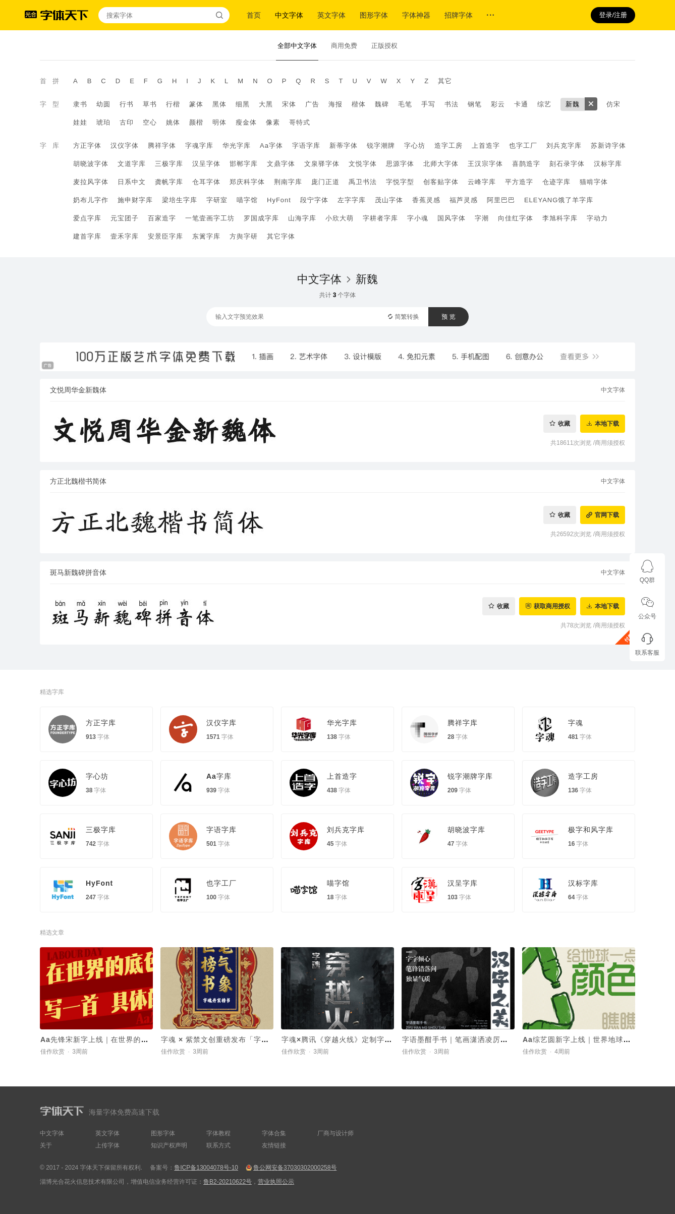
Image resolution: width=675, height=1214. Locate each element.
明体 (219, 122)
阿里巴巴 (501, 200)
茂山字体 (389, 200)
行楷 (173, 104)
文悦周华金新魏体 (78, 390)
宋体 (289, 104)
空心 (150, 122)
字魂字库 (199, 145)
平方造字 (519, 182)
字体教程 (218, 1133)
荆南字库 (288, 182)
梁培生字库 (179, 200)
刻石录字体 (567, 163)
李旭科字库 (560, 218)
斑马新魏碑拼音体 (78, 572)
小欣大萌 (339, 218)
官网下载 (607, 514)
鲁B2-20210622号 (227, 1181)
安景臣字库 (165, 236)
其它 (445, 81)
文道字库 (132, 163)
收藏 (564, 423)
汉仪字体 (124, 145)
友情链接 (274, 1145)
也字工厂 (523, 145)
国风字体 (451, 218)
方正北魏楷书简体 (78, 481)
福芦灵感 (463, 200)
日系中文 (132, 182)
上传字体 (107, 1145)
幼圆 (103, 104)
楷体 (359, 104)
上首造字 (486, 145)
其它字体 (281, 236)
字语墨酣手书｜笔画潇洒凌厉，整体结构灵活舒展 (485, 1039)
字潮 (482, 218)
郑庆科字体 (247, 182)
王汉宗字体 (485, 163)
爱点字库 (87, 218)
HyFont (279, 200)
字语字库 (306, 145)
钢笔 (475, 104)
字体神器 (416, 15)
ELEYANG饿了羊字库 (558, 200)
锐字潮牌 (381, 145)
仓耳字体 (206, 182)
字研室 (217, 200)
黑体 (219, 104)
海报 (335, 104)
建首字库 (87, 236)
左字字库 (352, 200)
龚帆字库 (169, 182)
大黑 (266, 104)
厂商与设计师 (335, 1133)
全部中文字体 (297, 45)
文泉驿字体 (322, 163)
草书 (150, 104)
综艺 (544, 104)
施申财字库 (135, 200)
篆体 (196, 104)
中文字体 (289, 15)
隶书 (80, 104)
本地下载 (607, 423)
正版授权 (384, 45)
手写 (428, 104)
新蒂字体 (343, 145)
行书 (127, 104)
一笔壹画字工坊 (210, 218)
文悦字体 (363, 163)
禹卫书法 (363, 182)
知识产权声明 (169, 1145)
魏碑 (382, 104)
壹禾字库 (124, 236)
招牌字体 (458, 15)
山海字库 (302, 218)
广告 (312, 104)
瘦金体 (246, 122)
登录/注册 (613, 15)
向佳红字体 (515, 218)
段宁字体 (314, 200)
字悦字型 (400, 182)
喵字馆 (247, 200)
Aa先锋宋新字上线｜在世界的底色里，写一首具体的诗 (132, 1039)
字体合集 (274, 1133)
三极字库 (169, 163)
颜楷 (196, 122)
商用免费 (344, 45)
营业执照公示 (276, 1181)
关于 (46, 1145)
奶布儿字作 (90, 200)
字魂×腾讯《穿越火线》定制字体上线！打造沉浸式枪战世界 (382, 1039)
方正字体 (87, 145)
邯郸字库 (244, 163)
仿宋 (613, 104)
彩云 (498, 104)
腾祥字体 (162, 145)
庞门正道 (325, 182)
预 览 (448, 316)
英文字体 (331, 15)
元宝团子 (124, 218)
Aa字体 (271, 145)
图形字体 (374, 15)
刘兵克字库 (564, 145)
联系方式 (218, 1145)
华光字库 (236, 145)
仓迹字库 (556, 182)
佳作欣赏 (52, 1051)
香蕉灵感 (426, 200)
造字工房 (448, 145)
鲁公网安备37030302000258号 (294, 1167)
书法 (451, 104)
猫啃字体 (594, 182)
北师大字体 (441, 163)
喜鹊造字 (526, 163)
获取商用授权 (552, 606)
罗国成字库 (261, 218)
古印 (127, 122)
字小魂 (417, 218)
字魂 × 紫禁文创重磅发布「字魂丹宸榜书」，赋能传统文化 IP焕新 (273, 1039)
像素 (273, 122)
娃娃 (80, 122)
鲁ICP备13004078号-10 (206, 1167)
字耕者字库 (380, 218)
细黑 (243, 104)
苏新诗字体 (608, 145)
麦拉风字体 (90, 182)
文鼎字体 (281, 163)
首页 (254, 15)
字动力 (597, 218)
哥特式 (299, 122)
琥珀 (103, 122)
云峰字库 (482, 182)
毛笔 (405, 104)
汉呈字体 (206, 163)
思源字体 (400, 163)
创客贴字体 (441, 182)
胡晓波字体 (90, 163)
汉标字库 (608, 163)
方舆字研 (244, 236)
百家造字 (162, 218)
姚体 (173, 122)
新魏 (573, 104)
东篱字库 (206, 236)
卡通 (521, 104)
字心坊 (414, 145)
